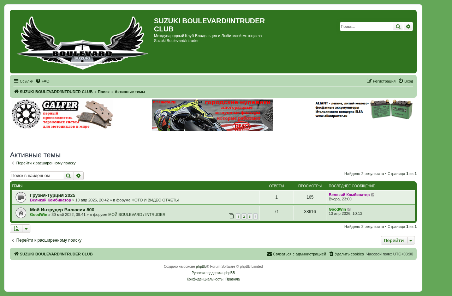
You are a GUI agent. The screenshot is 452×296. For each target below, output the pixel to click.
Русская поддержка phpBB (213, 273)
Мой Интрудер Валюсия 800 (62, 209)
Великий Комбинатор (50, 200)
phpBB (201, 266)
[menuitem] (42, 81)
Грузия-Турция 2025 (52, 195)
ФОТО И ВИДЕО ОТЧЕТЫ (155, 200)
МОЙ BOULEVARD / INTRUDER (137, 214)
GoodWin (38, 214)
